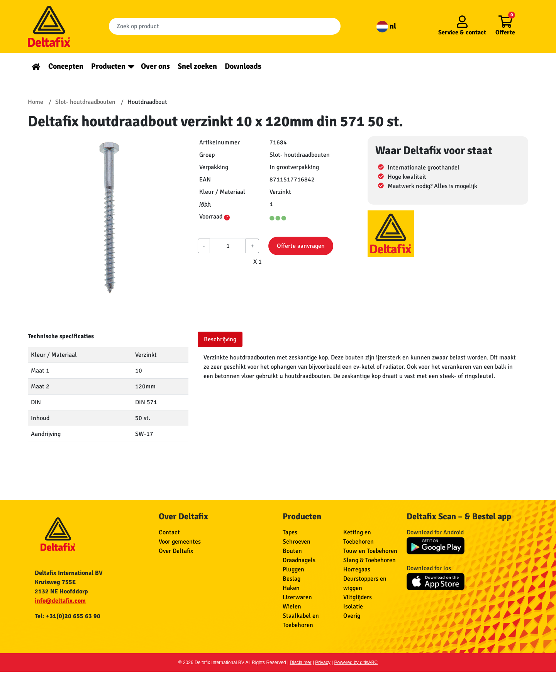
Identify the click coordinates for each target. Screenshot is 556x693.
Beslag (291, 579)
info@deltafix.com (60, 601)
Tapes (290, 532)
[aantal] (228, 246)
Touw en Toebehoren (370, 551)
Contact (169, 532)
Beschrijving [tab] (220, 339)
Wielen (292, 606)
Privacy (322, 662)
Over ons (155, 66)
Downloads (243, 66)
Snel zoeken (197, 66)
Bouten (292, 551)
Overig (351, 616)
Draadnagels (299, 560)
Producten (108, 66)
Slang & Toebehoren (369, 560)
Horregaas (356, 569)
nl (386, 26)
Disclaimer (301, 662)
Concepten (65, 66)
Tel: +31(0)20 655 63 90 (67, 616)
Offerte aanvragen (301, 246)
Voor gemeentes (180, 542)
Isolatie (353, 606)
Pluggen (293, 569)
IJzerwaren (297, 597)
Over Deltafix (176, 551)
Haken (291, 588)
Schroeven (296, 542)
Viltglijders (357, 597)
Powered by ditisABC (356, 662)
